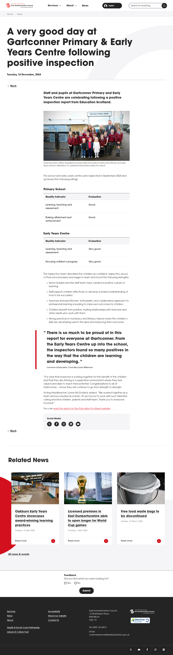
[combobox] (148, 5)
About (10, 620)
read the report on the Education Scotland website (81, 409)
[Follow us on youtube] (139, 649)
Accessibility (54, 612)
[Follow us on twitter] (130, 649)
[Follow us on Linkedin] (71, 424)
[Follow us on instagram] (63, 424)
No (78, 583)
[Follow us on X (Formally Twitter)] (49, 424)
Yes (69, 583)
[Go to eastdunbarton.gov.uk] (19, 5)
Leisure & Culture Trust (18, 632)
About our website (57, 616)
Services (11, 612)
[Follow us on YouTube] (78, 424)
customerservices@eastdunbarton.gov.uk (109, 635)
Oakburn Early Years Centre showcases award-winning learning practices (34, 518)
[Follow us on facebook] (56, 424)
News (85, 6)
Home (10, 14)
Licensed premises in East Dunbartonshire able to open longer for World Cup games (88, 518)
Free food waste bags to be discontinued (140, 514)
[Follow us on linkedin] (163, 649)
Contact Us (53, 620)
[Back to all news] (12, 86)
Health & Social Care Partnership (23, 628)
